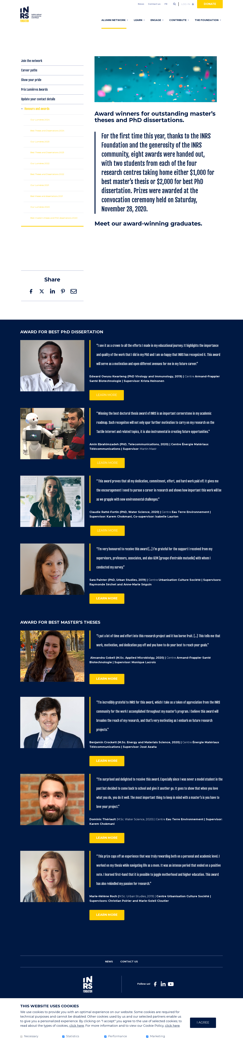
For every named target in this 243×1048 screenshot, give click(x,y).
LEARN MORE (107, 468)
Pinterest (63, 296)
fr (166, 4)
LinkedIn (52, 296)
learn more (107, 684)
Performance (117, 1036)
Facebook (31, 296)
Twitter (41, 296)
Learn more (106, 400)
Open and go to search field (174, 4)
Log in (185, 4)
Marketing (157, 1036)
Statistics (72, 1036)
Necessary (31, 1036)
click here (76, 1026)
